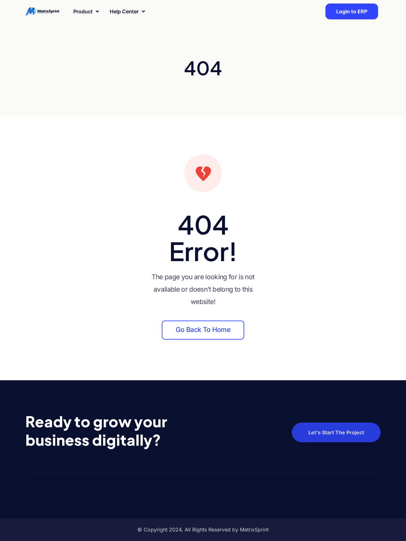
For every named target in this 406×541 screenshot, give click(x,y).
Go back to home (203, 330)
